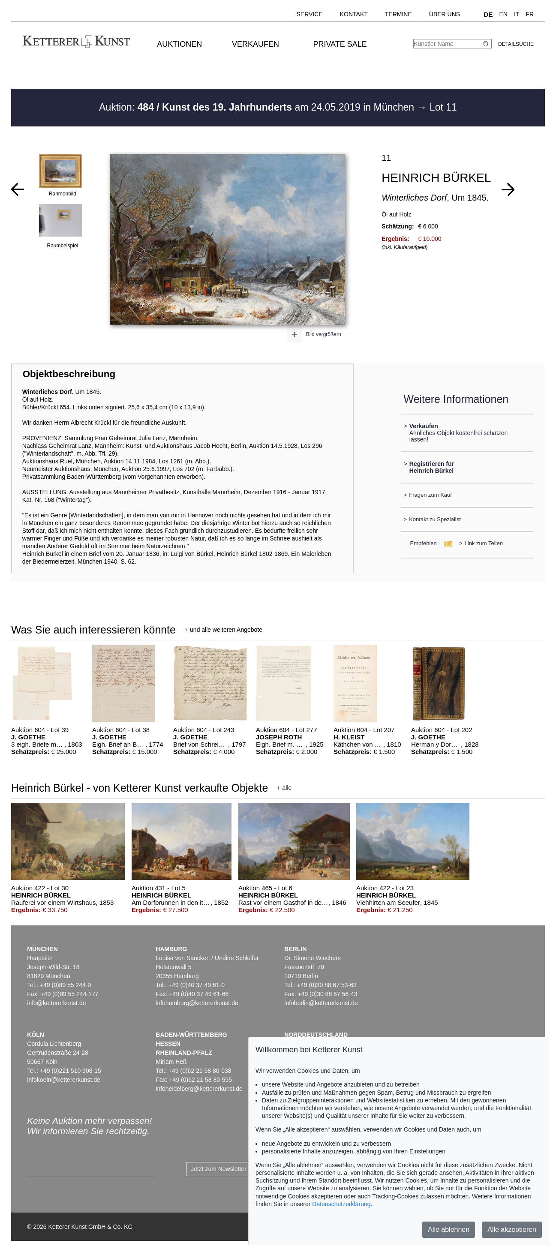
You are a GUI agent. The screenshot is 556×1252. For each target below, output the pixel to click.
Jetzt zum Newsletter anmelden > (235, 1168)
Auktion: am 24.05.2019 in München (258, 107)
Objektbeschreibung (69, 374)
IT (516, 14)
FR (530, 14)
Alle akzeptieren (511, 1229)
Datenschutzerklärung (341, 1204)
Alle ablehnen (448, 1229)
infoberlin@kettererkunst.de (321, 1003)
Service (309, 14)
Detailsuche (516, 44)
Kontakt (354, 14)
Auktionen (179, 44)
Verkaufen (255, 44)
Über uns (444, 14)
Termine (398, 14)
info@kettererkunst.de (56, 1003)
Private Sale (340, 44)
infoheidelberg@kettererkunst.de (199, 1088)
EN (503, 14)
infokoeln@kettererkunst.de (63, 1079)
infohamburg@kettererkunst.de (197, 1003)
